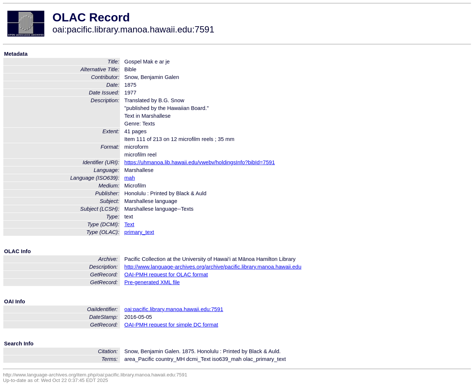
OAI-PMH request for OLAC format (166, 275)
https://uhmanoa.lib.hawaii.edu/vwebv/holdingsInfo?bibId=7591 (199, 162)
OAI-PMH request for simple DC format (171, 325)
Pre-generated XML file (152, 282)
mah (129, 178)
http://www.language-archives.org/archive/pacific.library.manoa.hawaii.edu (213, 267)
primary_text (139, 232)
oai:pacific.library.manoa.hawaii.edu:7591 (173, 309)
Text (129, 224)
